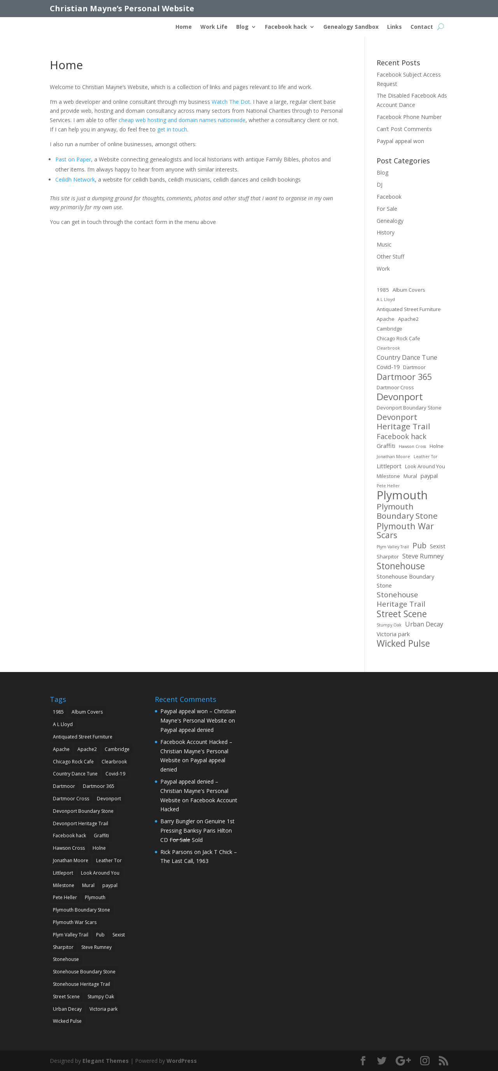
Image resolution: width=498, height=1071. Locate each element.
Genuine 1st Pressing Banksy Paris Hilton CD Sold (197, 830)
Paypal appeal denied (187, 729)
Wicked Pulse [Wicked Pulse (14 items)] (403, 643)
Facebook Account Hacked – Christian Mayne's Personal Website (196, 751)
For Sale (387, 208)
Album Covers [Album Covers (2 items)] (409, 289)
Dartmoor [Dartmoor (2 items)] (414, 367)
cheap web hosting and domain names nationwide (182, 120)
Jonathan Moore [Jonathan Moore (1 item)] (393, 456)
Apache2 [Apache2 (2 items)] (408, 318)
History (386, 232)
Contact (421, 27)
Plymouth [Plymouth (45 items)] (402, 495)
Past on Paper (73, 159)
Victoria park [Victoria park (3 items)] (393, 634)
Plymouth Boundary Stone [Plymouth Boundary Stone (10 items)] (407, 511)
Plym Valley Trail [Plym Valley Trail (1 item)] (393, 547)
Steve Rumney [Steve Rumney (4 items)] (423, 556)
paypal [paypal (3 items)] (429, 476)
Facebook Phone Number (409, 117)
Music (384, 244)
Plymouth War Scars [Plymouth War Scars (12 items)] (405, 531)
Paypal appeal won (400, 141)
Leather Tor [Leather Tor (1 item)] (426, 456)
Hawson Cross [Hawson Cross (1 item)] (412, 446)
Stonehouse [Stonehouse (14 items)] (401, 566)
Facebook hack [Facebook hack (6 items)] (401, 436)
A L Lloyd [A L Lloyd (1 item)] (386, 299)
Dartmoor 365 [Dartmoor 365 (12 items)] (404, 377)
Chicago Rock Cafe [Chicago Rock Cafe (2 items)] (398, 338)
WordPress (182, 1060)
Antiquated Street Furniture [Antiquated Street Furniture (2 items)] (409, 309)
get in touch (172, 129)
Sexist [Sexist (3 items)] (437, 546)
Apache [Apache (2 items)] (386, 318)
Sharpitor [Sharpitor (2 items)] (388, 556)
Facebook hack (286, 27)
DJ (379, 184)
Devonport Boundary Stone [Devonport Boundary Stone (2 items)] (409, 407)
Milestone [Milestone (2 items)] (388, 476)
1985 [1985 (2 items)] (383, 289)
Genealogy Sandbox (351, 27)
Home (183, 27)
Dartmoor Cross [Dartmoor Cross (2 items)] (395, 387)
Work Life (214, 27)
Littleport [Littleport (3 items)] (389, 466)
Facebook (389, 196)
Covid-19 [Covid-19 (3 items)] (388, 367)
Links (394, 27)
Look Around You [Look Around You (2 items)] (425, 466)
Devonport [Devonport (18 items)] (400, 396)
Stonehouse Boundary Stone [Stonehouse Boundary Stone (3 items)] (405, 581)
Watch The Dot (231, 101)
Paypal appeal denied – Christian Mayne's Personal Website (194, 791)
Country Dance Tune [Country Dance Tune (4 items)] (407, 357)
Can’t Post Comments (404, 129)
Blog (242, 27)
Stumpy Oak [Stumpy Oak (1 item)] (389, 625)
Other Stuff (390, 256)
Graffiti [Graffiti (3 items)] (386, 446)
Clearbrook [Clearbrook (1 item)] (388, 348)
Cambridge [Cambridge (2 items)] (389, 328)
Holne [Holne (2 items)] (437, 446)
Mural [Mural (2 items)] (410, 476)
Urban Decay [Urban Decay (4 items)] (424, 624)
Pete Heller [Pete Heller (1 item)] (388, 485)
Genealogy (390, 220)
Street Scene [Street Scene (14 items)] (402, 614)
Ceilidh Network (75, 179)
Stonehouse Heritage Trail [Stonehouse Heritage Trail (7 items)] (401, 599)
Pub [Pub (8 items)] (419, 545)
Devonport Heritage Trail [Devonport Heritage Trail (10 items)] (403, 422)
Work (383, 268)
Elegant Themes (105, 1060)
